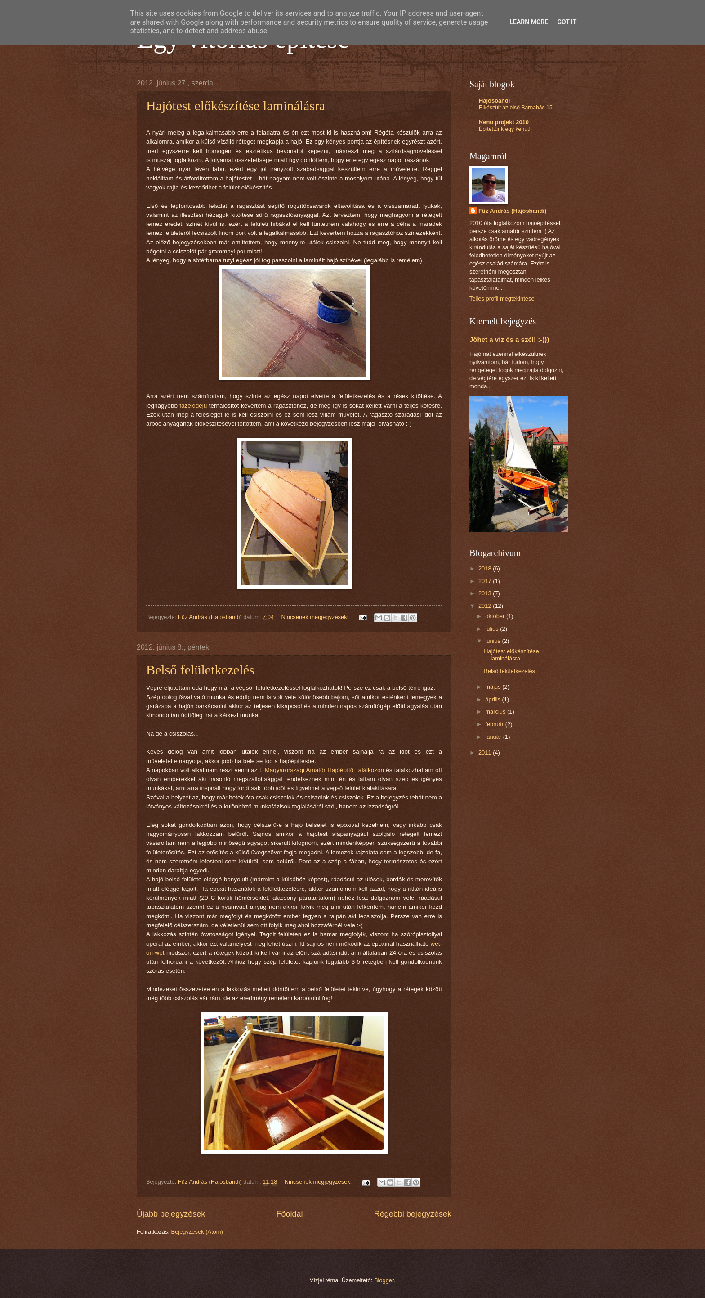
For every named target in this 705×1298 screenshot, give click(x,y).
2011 (485, 752)
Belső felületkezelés (200, 669)
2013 (485, 593)
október (495, 616)
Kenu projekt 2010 (504, 122)
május (493, 686)
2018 (485, 568)
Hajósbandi (494, 100)
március (496, 711)
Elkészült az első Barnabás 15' (516, 107)
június (493, 641)
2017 (485, 581)
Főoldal (289, 1213)
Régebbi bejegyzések (412, 1213)
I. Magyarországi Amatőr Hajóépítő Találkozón (321, 770)
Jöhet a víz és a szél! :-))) (509, 339)
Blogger (384, 1280)
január (494, 736)
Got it (566, 22)
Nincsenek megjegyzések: (315, 617)
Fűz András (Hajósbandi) (512, 210)
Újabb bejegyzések (171, 1213)
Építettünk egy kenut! (505, 129)
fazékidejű (193, 405)
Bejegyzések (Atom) (197, 1231)
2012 (485, 605)
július (492, 628)
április (493, 699)
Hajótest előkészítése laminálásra (235, 105)
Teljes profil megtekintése (502, 298)
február (495, 724)
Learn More (528, 22)
